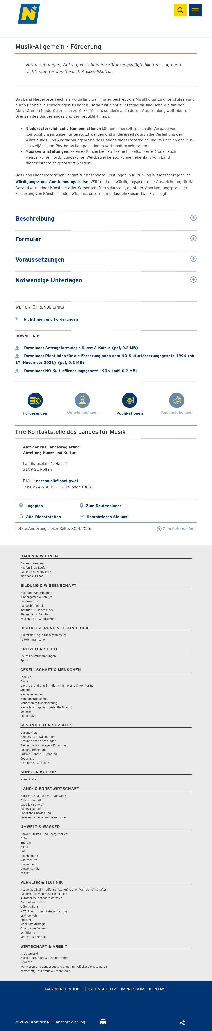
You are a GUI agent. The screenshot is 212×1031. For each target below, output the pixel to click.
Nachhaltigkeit (30, 856)
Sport (24, 660)
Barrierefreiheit (64, 989)
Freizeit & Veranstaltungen (38, 656)
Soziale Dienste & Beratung (38, 754)
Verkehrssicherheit (33, 937)
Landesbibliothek (32, 606)
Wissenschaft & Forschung (38, 619)
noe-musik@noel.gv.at (57, 480)
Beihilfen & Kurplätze (34, 763)
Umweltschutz (30, 868)
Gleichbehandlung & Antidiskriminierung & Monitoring (57, 685)
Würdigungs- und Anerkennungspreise (51, 181)
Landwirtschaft (30, 809)
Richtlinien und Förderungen (46, 319)
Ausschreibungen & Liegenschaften (44, 958)
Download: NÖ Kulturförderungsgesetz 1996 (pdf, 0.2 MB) (76, 370)
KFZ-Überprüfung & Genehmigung (43, 911)
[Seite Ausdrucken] (103, 1024)
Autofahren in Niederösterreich (41, 898)
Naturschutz (28, 860)
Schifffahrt (27, 932)
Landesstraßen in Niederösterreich (43, 894)
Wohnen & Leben (31, 576)
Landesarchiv (29, 601)
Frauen (25, 681)
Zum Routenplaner (103, 505)
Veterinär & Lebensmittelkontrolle (43, 817)
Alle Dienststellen (43, 516)
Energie (25, 842)
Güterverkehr (29, 906)
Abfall (24, 838)
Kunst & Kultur (30, 779)
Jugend (25, 690)
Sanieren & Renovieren (35, 572)
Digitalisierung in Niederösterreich (43, 635)
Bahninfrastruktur (32, 902)
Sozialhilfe (27, 758)
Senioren (26, 711)
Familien (25, 677)
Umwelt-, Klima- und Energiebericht (44, 834)
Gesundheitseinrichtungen (38, 741)
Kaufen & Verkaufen (33, 567)
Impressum (132, 989)
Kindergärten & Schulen (36, 597)
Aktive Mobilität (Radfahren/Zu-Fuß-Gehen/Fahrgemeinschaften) (64, 889)
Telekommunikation (33, 639)
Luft (23, 851)
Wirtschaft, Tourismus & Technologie (45, 971)
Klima (24, 847)
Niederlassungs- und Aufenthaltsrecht (46, 707)
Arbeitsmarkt (29, 953)
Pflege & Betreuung (33, 750)
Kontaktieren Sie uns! (108, 516)
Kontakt (158, 989)
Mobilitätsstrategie (32, 924)
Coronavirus (28, 732)
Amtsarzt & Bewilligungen (37, 737)
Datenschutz (102, 989)
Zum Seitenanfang (177, 528)
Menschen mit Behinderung (38, 703)
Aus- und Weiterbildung (36, 593)
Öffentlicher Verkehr (34, 928)
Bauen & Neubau (31, 563)
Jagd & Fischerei (31, 804)
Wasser (25, 873)
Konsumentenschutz (34, 699)
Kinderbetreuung (32, 694)
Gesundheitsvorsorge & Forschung (44, 745)
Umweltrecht (29, 864)
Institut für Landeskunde (37, 610)
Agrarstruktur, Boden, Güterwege (43, 796)
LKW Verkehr (29, 915)
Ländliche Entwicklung (35, 813)
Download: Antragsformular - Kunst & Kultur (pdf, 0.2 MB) (76, 347)
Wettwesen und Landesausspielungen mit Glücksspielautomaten (63, 966)
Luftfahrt (26, 920)
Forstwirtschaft (30, 800)
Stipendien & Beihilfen (35, 614)
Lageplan (34, 505)
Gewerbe (26, 962)
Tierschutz (27, 716)
